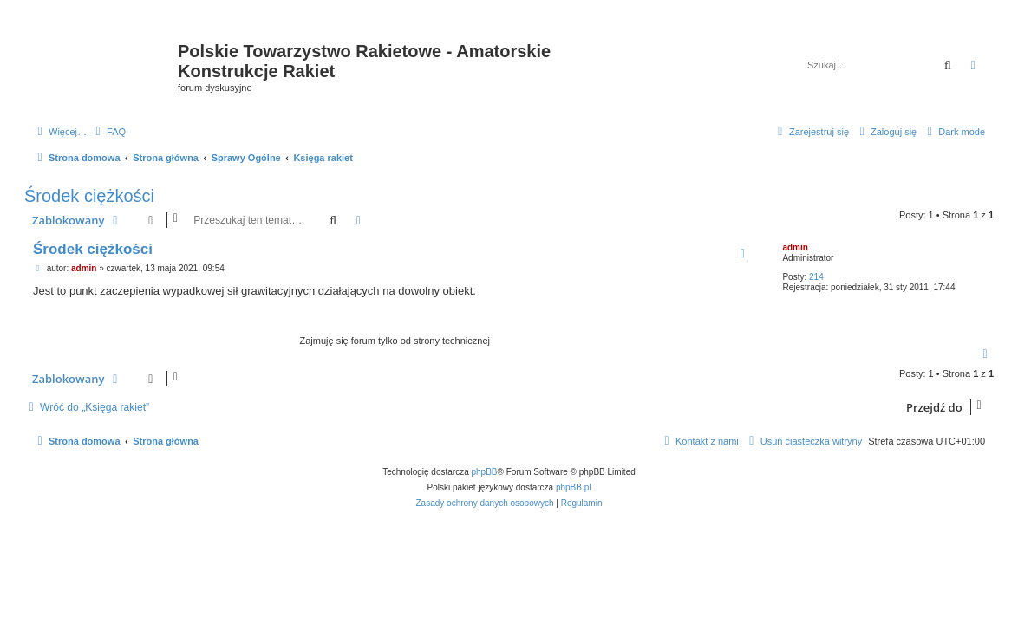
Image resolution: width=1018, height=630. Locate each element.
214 (816, 277)
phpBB (485, 472)
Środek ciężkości (89, 195)
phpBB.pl (573, 487)
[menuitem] (108, 131)
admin (794, 247)
